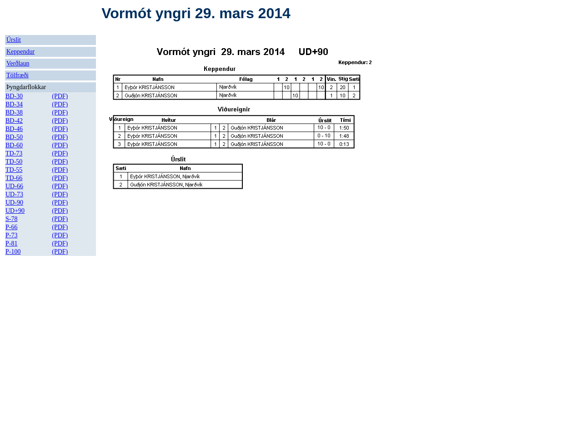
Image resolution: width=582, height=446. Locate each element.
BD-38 (14, 112)
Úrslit (13, 39)
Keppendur (20, 51)
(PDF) (60, 96)
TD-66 (13, 178)
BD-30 (14, 96)
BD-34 (14, 104)
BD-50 (14, 137)
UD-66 (14, 186)
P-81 (11, 243)
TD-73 (13, 153)
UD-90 (14, 202)
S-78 (11, 218)
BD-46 (14, 128)
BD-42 (14, 120)
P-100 (12, 251)
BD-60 (14, 145)
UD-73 (14, 194)
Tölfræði (17, 75)
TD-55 (13, 169)
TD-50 (13, 161)
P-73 (11, 235)
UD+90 (15, 210)
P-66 (11, 227)
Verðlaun (18, 63)
